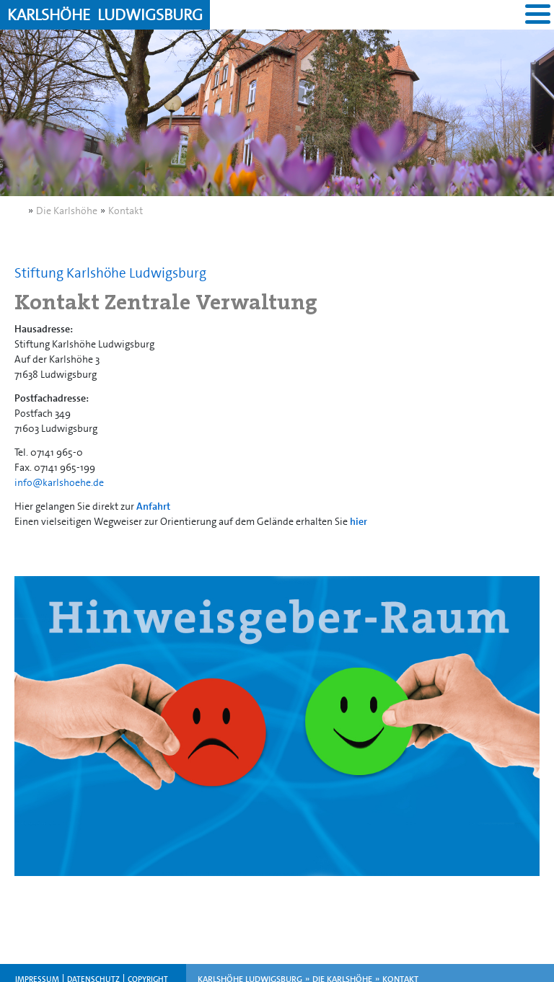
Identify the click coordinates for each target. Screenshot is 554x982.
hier (358, 521)
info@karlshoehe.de (59, 482)
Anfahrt (153, 506)
